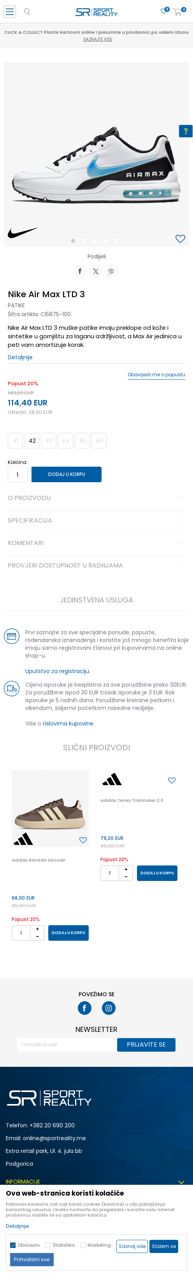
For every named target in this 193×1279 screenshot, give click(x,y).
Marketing (99, 1245)
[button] (181, 239)
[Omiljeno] (164, 11)
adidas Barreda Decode (38, 860)
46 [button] (99, 441)
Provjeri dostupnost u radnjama (96, 566)
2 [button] (85, 242)
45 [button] (82, 441)
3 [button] (96, 242)
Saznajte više (97, 39)
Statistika (64, 1245)
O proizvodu (96, 498)
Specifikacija (96, 521)
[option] (96, 154)
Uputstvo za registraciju (57, 671)
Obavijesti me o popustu (156, 375)
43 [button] (49, 441)
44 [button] (66, 441)
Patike (16, 305)
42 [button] (32, 441)
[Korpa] (177, 12)
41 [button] (15, 441)
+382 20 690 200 (52, 1125)
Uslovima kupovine (68, 723)
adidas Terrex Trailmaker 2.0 (131, 800)
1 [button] (75, 242)
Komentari (96, 543)
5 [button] (119, 242)
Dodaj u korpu (66, 474)
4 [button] (108, 242)
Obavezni (29, 1245)
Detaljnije (20, 357)
